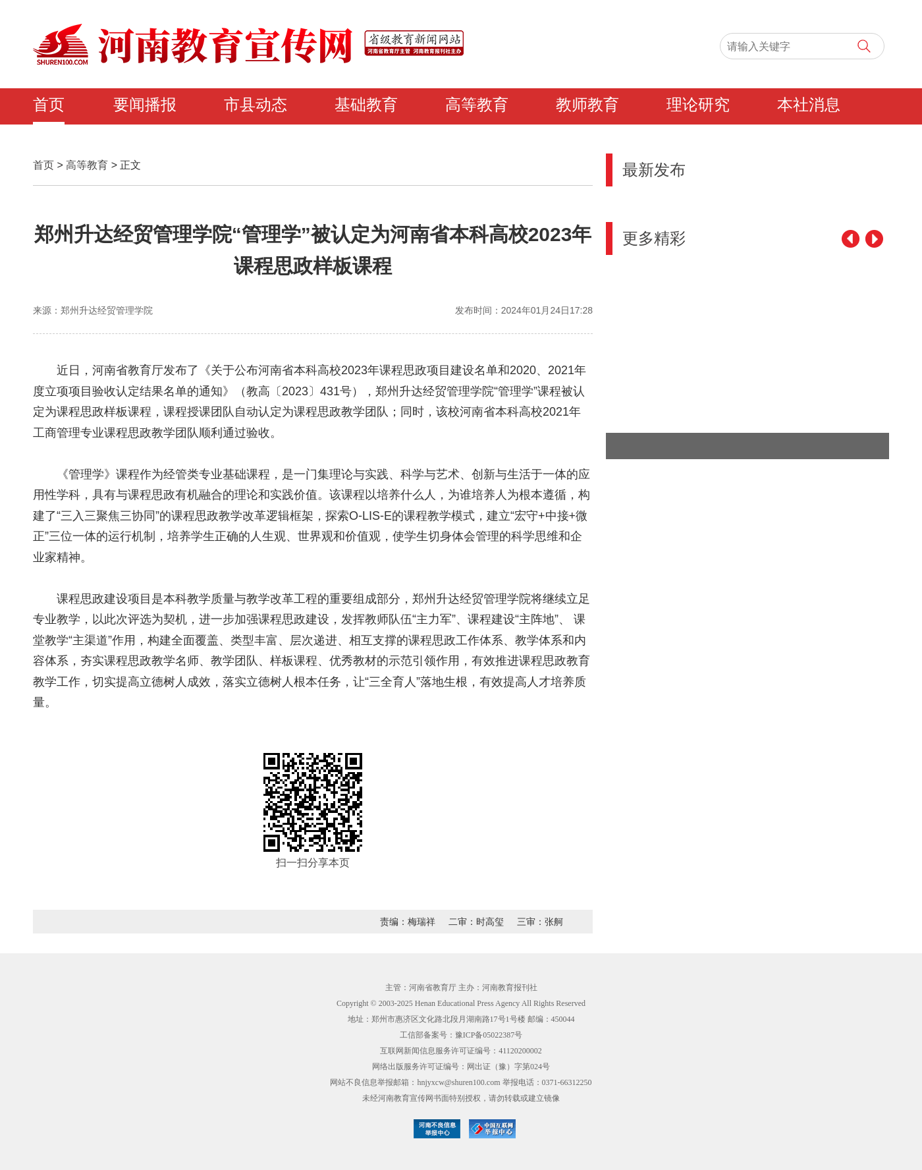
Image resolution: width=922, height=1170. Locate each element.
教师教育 (587, 104)
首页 (49, 104)
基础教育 (366, 104)
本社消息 (808, 104)
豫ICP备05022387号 (489, 1035)
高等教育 (476, 104)
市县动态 (255, 104)
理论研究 (698, 104)
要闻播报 (144, 104)
